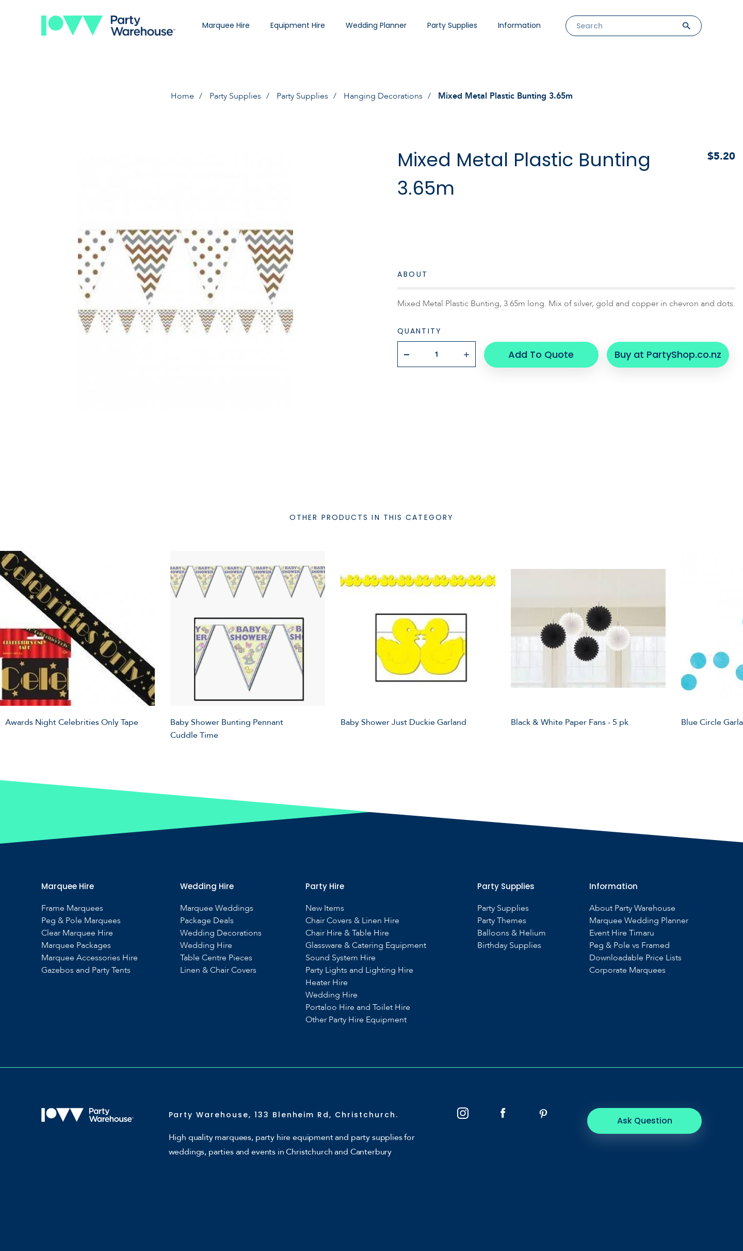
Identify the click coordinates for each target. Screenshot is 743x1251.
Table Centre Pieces (216, 958)
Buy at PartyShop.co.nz (668, 353)
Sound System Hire (340, 958)
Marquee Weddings (216, 908)
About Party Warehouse (632, 908)
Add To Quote (541, 353)
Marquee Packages (76, 946)
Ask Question (645, 1121)
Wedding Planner (376, 25)
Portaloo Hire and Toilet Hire (357, 1007)
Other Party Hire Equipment (356, 1020)
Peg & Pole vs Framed (629, 946)
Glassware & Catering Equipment (365, 946)
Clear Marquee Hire (77, 933)
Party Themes (501, 921)
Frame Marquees (72, 908)
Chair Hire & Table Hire (347, 933)
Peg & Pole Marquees (81, 921)
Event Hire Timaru (621, 933)
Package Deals (207, 921)
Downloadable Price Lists (635, 958)
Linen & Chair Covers (218, 970)
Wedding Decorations (221, 933)
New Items (324, 908)
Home (182, 96)
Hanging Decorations (383, 96)
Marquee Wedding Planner (638, 921)
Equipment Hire (297, 25)
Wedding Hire (206, 946)
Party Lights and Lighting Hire (359, 970)
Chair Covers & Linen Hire (352, 921)
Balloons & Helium (511, 933)
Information (519, 25)
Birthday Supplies (509, 946)
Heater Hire (326, 983)
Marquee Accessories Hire (89, 958)
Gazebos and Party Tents (86, 970)
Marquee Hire (226, 25)
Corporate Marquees (627, 970)
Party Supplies (452, 25)
